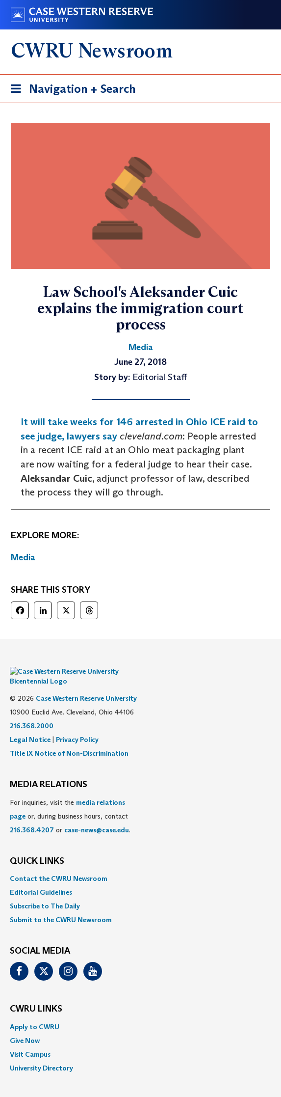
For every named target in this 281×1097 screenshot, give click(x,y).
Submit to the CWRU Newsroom (61, 905)
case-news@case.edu (96, 815)
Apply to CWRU (34, 1012)
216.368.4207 (32, 815)
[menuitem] (140, 864)
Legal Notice (30, 724)
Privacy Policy (77, 724)
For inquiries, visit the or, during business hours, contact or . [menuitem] (70, 801)
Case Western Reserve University (86, 683)
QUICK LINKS (37, 846)
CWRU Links (36, 994)
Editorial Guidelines (41, 877)
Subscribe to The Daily (45, 891)
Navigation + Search (70, 91)
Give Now (25, 1025)
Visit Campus (30, 1039)
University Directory (41, 1053)
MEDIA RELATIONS (48, 770)
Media (23, 557)
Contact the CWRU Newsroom (58, 863)
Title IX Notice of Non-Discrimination (69, 738)
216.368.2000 (31, 711)
